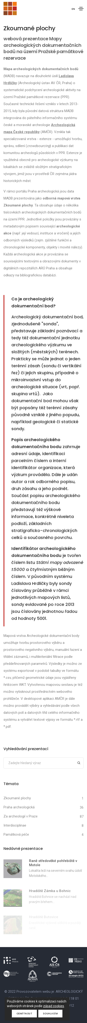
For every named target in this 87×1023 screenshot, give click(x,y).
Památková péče (16, 834)
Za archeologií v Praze (20, 816)
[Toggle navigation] (81, 8)
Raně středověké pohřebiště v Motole (53, 863)
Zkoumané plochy (17, 798)
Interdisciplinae (14, 825)
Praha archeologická (19, 807)
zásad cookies (53, 1006)
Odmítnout (24, 1013)
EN (73, 9)
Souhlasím (50, 1013)
